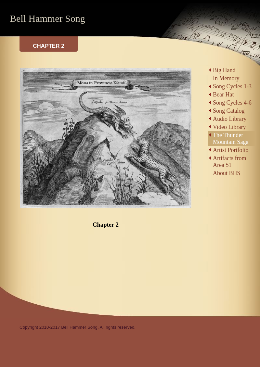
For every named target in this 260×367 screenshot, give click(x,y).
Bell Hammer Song (47, 18)
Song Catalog (229, 111)
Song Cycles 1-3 (232, 86)
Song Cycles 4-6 (232, 102)
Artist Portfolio (231, 150)
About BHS (226, 173)
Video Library (229, 127)
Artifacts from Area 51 (229, 161)
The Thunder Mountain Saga (231, 138)
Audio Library (229, 119)
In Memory (226, 78)
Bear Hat (223, 94)
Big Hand (224, 70)
